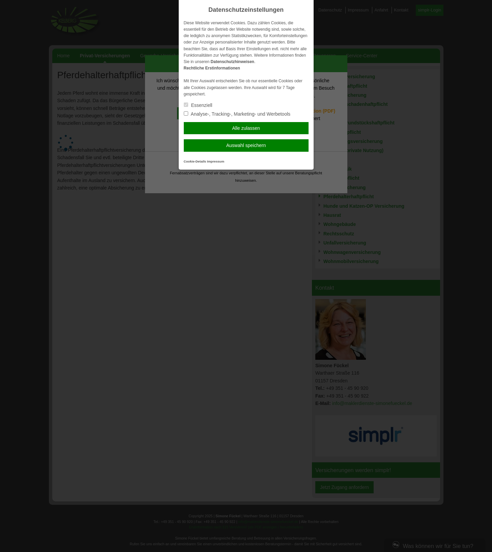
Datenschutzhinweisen (232, 61)
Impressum (215, 161)
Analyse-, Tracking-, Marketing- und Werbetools (237, 114)
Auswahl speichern (246, 145)
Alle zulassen (246, 128)
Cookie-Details (195, 161)
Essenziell (198, 105)
